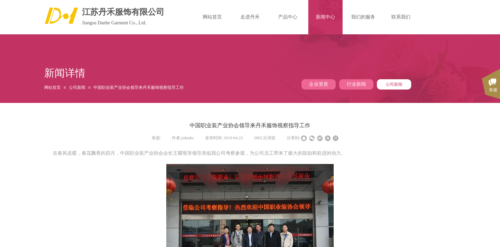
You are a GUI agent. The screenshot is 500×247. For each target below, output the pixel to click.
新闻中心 (325, 17)
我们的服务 (363, 17)
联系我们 (400, 17)
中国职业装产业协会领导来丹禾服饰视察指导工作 (138, 87)
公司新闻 (394, 84)
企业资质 (318, 84)
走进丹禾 (250, 17)
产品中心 (287, 17)
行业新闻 (356, 84)
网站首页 (52, 87)
